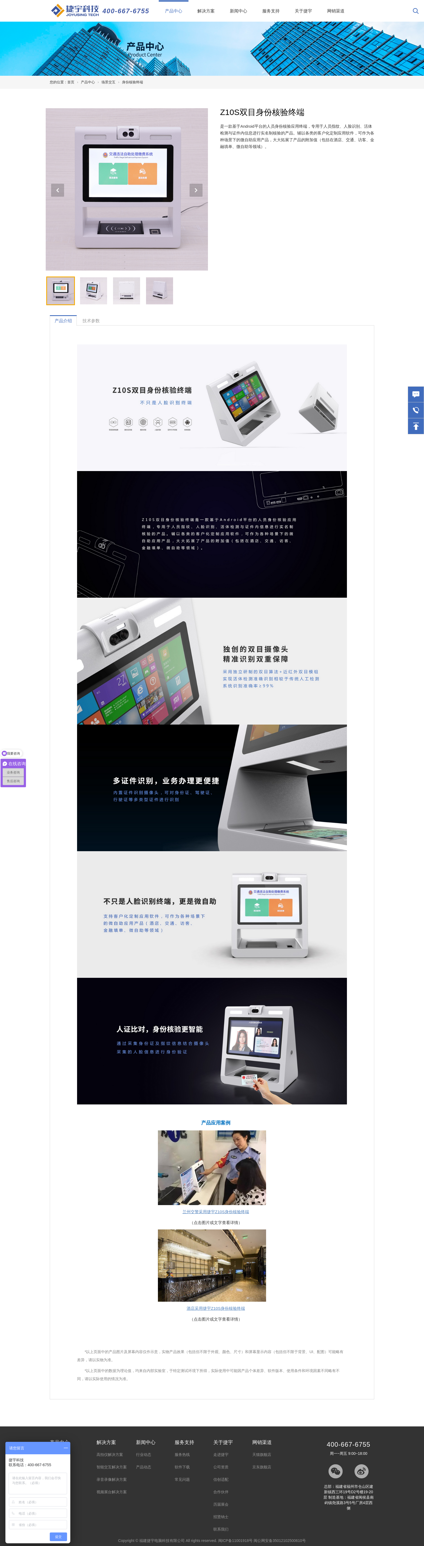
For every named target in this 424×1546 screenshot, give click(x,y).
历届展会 (220, 1504)
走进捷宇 (220, 1454)
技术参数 (91, 320)
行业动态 (143, 1454)
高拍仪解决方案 (110, 1454)
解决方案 (206, 11)
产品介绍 (63, 320)
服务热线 (182, 1454)
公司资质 (220, 1467)
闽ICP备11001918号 (235, 1540)
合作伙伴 (220, 1492)
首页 (70, 82)
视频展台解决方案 (112, 1492)
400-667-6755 (125, 11)
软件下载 (182, 1467)
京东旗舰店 (261, 1467)
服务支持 (271, 11)
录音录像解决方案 (112, 1479)
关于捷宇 (303, 11)
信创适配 (220, 1479)
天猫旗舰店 (261, 1454)
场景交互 (108, 82)
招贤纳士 (220, 1517)
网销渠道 (336, 11)
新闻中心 (238, 11)
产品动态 (143, 1467)
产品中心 (176, 6)
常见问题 (182, 1479)
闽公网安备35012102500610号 (280, 1540)
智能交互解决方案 (112, 1467)
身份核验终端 (132, 82)
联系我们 (220, 1529)
